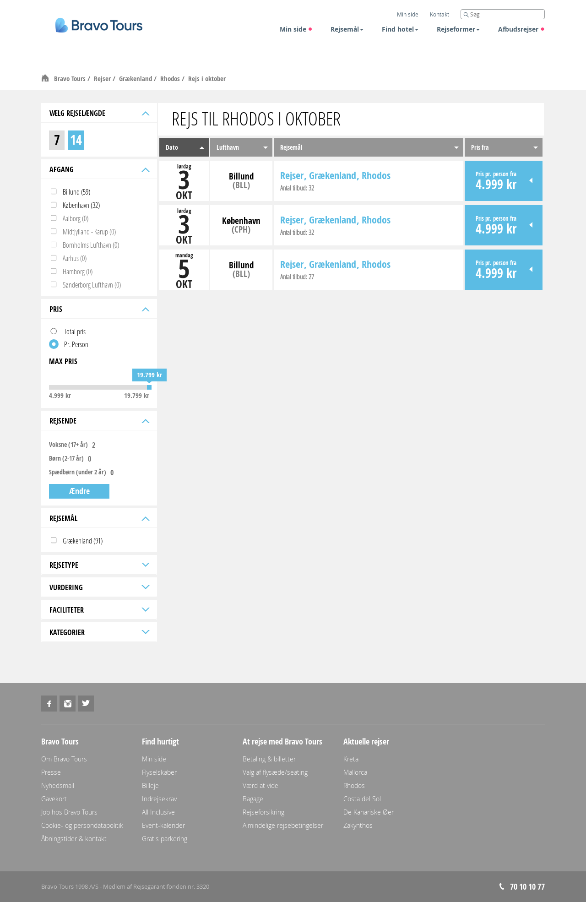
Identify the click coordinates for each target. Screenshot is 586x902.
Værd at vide (260, 785)
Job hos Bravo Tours (69, 812)
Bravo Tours (70, 78)
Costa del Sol (362, 798)
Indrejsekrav (159, 798)
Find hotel (400, 29)
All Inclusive (158, 812)
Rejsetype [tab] (98, 565)
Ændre (79, 491)
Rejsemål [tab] (98, 518)
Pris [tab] (98, 309)
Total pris (75, 331)
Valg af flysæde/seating (275, 772)
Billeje (150, 785)
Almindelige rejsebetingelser (283, 825)
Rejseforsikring (263, 812)
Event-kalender (163, 825)
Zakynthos (358, 825)
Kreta (350, 759)
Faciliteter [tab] (98, 610)
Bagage (253, 798)
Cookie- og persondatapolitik (82, 825)
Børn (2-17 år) (66, 458)
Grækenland (136, 78)
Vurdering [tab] (98, 587)
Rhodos (171, 78)
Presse (51, 772)
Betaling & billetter (269, 759)
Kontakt (439, 14)
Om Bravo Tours (64, 759)
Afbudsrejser (521, 29)
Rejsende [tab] (98, 421)
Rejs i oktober (207, 78)
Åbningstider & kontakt (74, 838)
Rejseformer (458, 29)
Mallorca (355, 772)
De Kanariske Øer (368, 812)
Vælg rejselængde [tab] (98, 113)
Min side (296, 29)
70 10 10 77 (527, 886)
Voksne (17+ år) (68, 444)
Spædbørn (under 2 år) (77, 472)
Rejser (103, 78)
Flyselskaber (159, 772)
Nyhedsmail (57, 785)
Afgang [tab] (98, 169)
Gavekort (54, 798)
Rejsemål (347, 29)
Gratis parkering (164, 838)
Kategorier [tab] (98, 632)
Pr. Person (76, 344)
